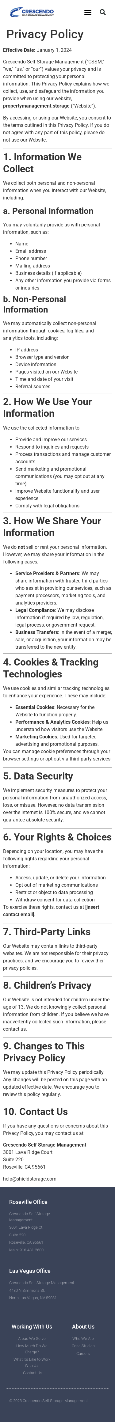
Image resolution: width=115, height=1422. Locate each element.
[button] (88, 12)
